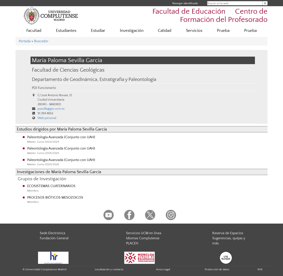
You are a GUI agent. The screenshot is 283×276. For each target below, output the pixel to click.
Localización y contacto (109, 269)
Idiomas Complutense (142, 238)
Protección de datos (217, 269)
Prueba (223, 30)
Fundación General (54, 238)
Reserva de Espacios (227, 233)
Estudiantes (66, 30)
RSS (260, 269)
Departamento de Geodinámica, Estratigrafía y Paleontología (94, 79)
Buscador (41, 41)
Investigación (131, 30)
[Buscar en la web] (265, 3)
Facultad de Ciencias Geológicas (68, 70)
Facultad (33, 30)
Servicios (194, 30)
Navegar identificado (185, 3)
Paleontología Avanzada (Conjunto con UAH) (61, 137)
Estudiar (98, 30)
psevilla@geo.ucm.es (51, 109)
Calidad (164, 30)
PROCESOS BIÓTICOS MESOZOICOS (55, 197)
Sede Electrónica (52, 233)
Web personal (47, 118)
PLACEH (132, 243)
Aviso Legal (163, 269)
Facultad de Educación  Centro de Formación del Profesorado (210, 16)
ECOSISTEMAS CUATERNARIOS (51, 186)
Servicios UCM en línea (143, 233)
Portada (25, 41)
